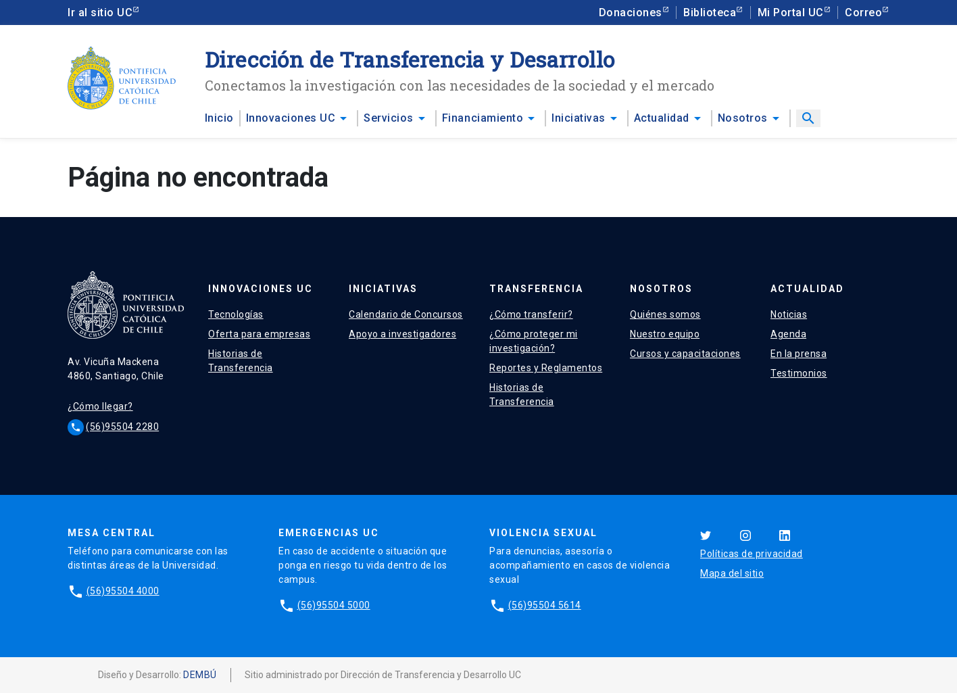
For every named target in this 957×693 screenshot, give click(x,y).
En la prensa (798, 353)
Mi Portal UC (791, 12)
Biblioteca (709, 12)
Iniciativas (578, 118)
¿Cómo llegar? (100, 406)
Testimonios (798, 373)
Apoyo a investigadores (402, 334)
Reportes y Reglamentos (545, 367)
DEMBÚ (200, 674)
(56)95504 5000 (333, 605)
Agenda (788, 334)
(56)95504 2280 (122, 426)
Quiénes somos (665, 314)
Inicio (219, 118)
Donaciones (630, 12)
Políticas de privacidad (751, 553)
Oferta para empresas (259, 334)
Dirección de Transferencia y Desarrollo (410, 59)
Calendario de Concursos (406, 314)
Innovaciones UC (291, 118)
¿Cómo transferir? (531, 314)
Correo (863, 12)
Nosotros (743, 118)
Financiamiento (482, 118)
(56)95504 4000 (123, 591)
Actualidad (661, 118)
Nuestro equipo (665, 334)
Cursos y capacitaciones (685, 353)
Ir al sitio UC (100, 12)
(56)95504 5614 (544, 605)
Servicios (389, 118)
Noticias (788, 314)
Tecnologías (236, 314)
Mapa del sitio (732, 573)
